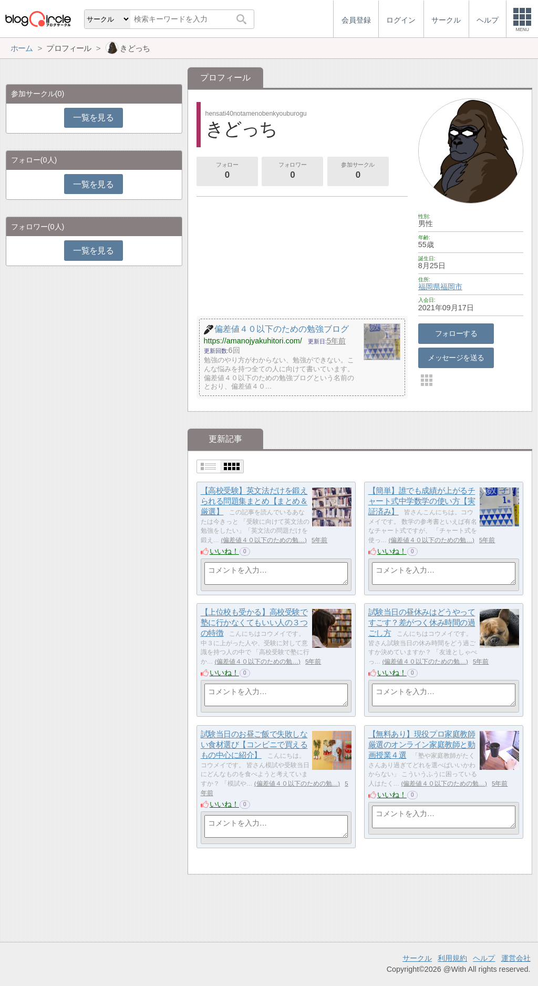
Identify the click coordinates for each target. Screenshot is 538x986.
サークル (417, 958)
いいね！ (224, 551)
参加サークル (358, 171)
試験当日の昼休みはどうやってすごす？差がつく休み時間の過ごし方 (421, 622)
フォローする (456, 333)
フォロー (227, 171)
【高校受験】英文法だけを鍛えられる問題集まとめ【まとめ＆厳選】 (254, 501)
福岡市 (451, 286)
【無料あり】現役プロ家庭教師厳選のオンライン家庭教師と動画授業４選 (421, 744)
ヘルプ (484, 958)
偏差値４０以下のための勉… (264, 540)
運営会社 (516, 958)
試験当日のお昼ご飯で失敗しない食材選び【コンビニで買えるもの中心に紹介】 (254, 744)
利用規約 (452, 958)
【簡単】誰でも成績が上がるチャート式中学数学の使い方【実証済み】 (421, 501)
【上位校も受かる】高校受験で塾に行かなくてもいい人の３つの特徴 (254, 622)
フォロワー (292, 171)
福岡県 (429, 286)
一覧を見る (93, 117)
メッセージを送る (456, 357)
